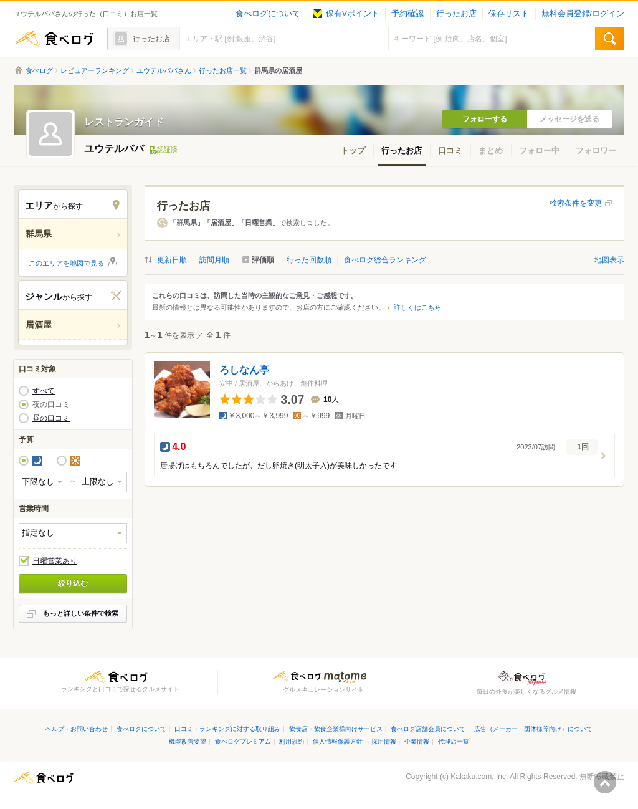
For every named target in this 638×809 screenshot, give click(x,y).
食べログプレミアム (243, 741)
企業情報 (416, 741)
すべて (43, 390)
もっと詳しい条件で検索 (80, 613)
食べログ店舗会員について (428, 728)
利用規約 (291, 741)
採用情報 (383, 741)
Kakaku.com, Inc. (479, 776)
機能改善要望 (187, 741)
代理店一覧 (453, 741)
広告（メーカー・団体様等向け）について (533, 728)
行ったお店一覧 (223, 70)
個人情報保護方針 (338, 741)
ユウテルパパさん (163, 70)
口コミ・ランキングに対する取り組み (227, 728)
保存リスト (508, 13)
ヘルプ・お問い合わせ (76, 728)
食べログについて (268, 13)
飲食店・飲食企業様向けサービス (336, 728)
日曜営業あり (54, 561)
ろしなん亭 (244, 370)
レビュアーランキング (94, 70)
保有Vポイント (346, 13)
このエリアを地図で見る (66, 263)
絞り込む (73, 583)
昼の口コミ (51, 418)
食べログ (54, 39)
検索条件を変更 (576, 203)
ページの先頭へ (605, 782)
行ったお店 (456, 13)
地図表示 (609, 260)
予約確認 (407, 13)
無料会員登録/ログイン (582, 13)
